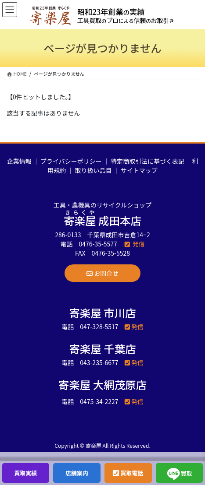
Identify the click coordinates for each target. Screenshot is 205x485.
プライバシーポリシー (71, 161)
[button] (102, 273)
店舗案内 (76, 473)
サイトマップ (139, 170)
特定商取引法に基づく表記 (147, 161)
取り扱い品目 (93, 170)
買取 (179, 474)
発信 (134, 243)
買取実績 (25, 473)
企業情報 (19, 161)
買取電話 (128, 473)
